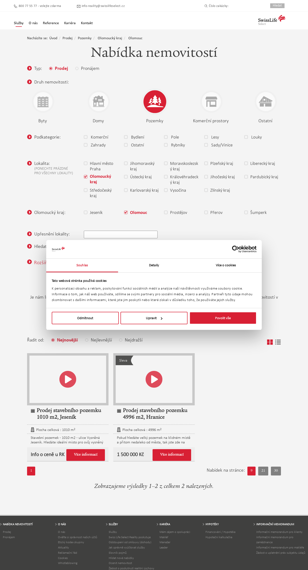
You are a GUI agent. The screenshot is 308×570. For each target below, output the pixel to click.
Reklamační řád (67, 552)
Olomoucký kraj (110, 38)
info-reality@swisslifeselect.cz (103, 6)
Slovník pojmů (118, 552)
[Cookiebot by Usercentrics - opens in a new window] (236, 249)
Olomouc (135, 38)
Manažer (165, 542)
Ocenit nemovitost (120, 563)
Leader (164, 547)
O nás (61, 532)
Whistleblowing (67, 563)
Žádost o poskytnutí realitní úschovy (131, 568)
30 (276, 471)
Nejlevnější (98, 340)
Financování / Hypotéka (220, 532)
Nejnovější (64, 340)
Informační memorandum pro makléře (280, 547)
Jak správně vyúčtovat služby (127, 547)
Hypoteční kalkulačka (218, 537)
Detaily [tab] (154, 265)
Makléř (164, 537)
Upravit (154, 318)
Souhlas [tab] (82, 265)
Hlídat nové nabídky (121, 558)
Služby (18, 23)
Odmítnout (85, 318)
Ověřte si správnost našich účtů (77, 537)
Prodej (68, 38)
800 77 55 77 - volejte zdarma (40, 6)
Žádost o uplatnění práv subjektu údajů (280, 552)
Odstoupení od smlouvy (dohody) (130, 542)
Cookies (63, 558)
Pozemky (84, 38)
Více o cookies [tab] (226, 265)
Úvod (53, 38)
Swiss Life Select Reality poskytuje (130, 537)
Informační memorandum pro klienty (279, 532)
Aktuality (63, 547)
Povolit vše (223, 318)
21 (263, 471)
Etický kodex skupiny (71, 542)
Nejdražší (131, 340)
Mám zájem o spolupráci (175, 532)
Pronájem (9, 537)
